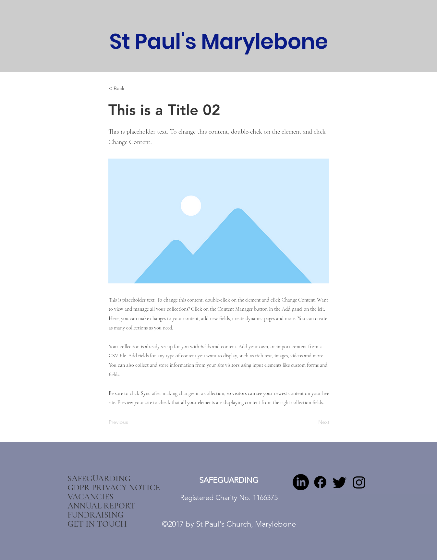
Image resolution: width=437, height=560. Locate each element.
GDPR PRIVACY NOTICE (102, 487)
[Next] (313, 422)
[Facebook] (320, 482)
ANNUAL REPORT (101, 505)
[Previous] (130, 422)
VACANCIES (90, 496)
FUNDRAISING (95, 514)
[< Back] (130, 88)
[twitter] (340, 482)
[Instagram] (359, 482)
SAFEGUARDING (99, 478)
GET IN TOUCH (97, 524)
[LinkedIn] (301, 482)
